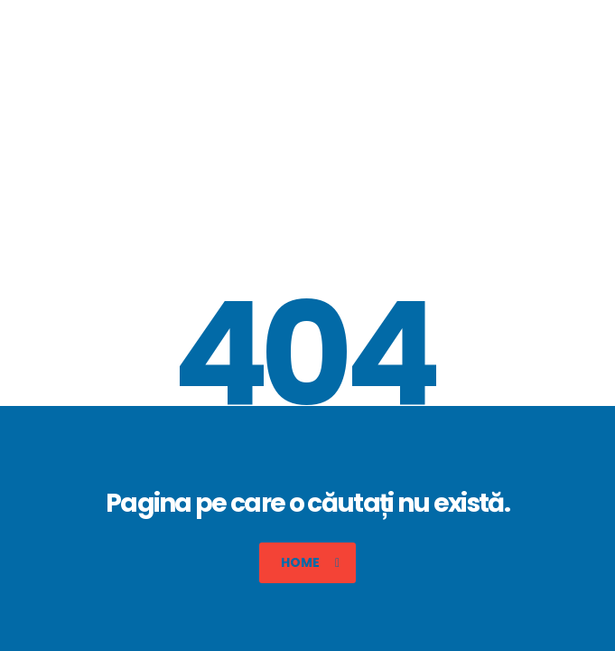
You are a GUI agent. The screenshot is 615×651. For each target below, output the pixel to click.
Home (310, 562)
